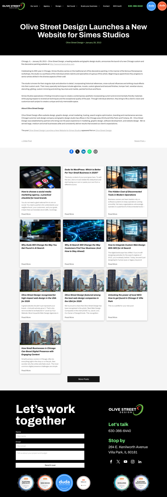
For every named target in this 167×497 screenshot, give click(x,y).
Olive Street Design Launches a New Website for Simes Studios (55, 130)
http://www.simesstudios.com (62, 64)
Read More (26, 214)
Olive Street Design (103, 130)
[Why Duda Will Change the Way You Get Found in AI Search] (40, 231)
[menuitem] (35, 6)
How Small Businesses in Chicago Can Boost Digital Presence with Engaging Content (38, 351)
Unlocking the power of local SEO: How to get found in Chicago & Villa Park (125, 298)
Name (18, 432)
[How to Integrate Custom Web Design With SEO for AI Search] (126, 231)
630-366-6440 (119, 431)
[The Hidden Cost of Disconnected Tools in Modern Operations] (126, 177)
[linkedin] (139, 462)
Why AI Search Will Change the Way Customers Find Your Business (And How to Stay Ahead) (83, 248)
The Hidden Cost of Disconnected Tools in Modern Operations (125, 193)
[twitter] (118, 462)
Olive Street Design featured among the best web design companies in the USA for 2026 (83, 298)
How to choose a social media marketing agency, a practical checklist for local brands (36, 195)
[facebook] (111, 462)
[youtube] (125, 462)
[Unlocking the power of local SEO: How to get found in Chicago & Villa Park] (126, 281)
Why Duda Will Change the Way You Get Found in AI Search (39, 246)
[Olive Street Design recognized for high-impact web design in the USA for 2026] (40, 281)
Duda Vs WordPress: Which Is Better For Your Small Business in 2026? (83, 171)
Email (18, 442)
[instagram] (132, 462)
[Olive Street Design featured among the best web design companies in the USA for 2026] (83, 281)
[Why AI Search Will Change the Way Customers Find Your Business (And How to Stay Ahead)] (83, 231)
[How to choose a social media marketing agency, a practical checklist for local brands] (40, 177)
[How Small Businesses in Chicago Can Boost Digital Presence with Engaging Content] (40, 334)
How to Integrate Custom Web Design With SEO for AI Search (126, 246)
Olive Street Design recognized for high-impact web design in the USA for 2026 (38, 298)
